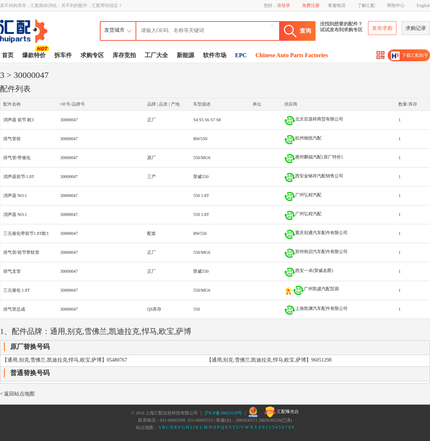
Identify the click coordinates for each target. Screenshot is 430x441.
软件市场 (214, 55)
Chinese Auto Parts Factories (291, 55)
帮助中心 (395, 5)
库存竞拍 (124, 55)
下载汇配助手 (409, 55)
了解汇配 (366, 5)
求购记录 (416, 28)
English (423, 5)
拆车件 (63, 55)
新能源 (185, 55)
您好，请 (277, 5)
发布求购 (382, 28)
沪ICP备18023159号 (223, 413)
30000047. (69, 195)
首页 (7, 55)
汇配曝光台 (281, 411)
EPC (241, 55)
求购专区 (92, 55)
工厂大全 (156, 55)
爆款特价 (34, 54)
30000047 (69, 119)
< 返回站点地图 (17, 394)
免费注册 (311, 5)
